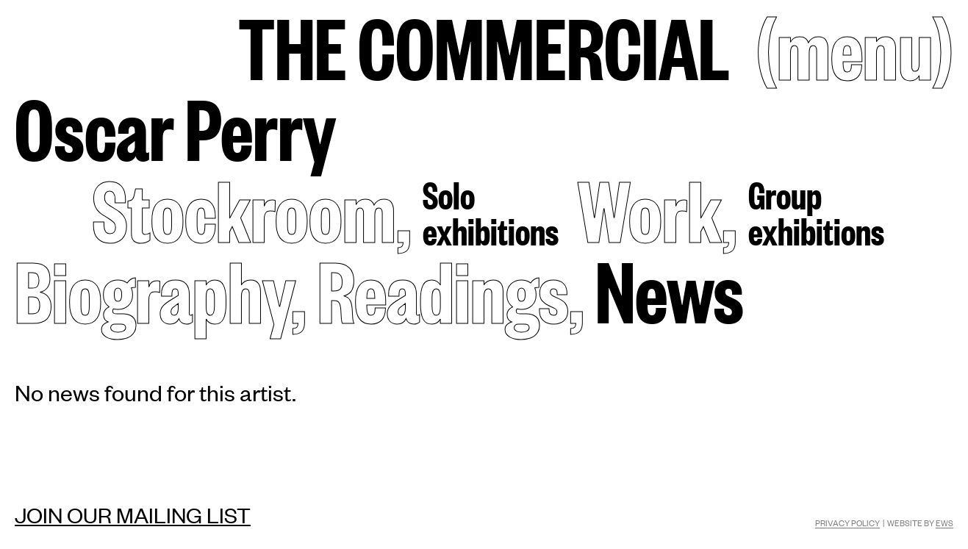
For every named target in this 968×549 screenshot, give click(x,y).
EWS (944, 522)
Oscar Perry (175, 126)
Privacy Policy (847, 522)
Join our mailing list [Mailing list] (133, 514)
